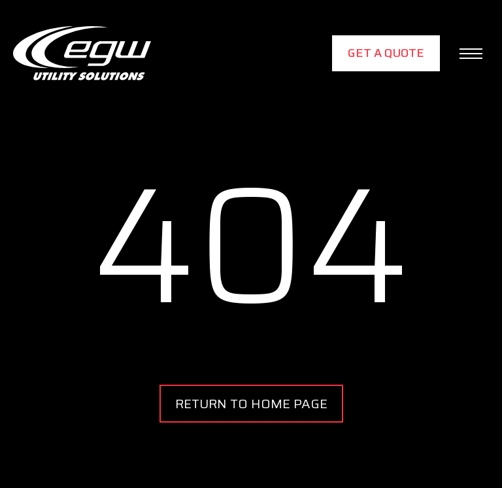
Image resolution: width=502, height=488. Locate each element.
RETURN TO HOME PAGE (251, 403)
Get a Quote (386, 53)
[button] (471, 53)
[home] (82, 53)
